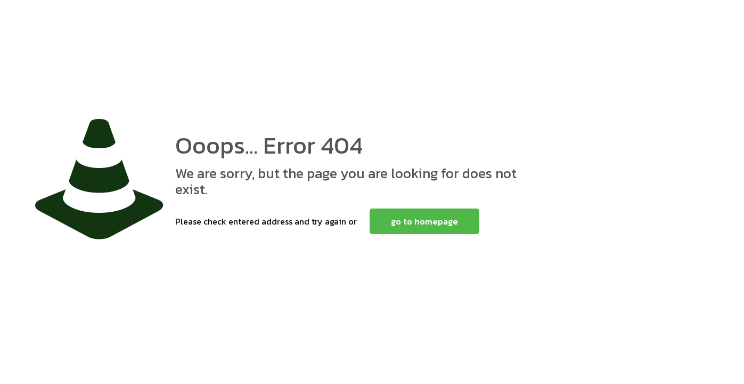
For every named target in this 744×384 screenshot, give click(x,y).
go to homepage (424, 221)
